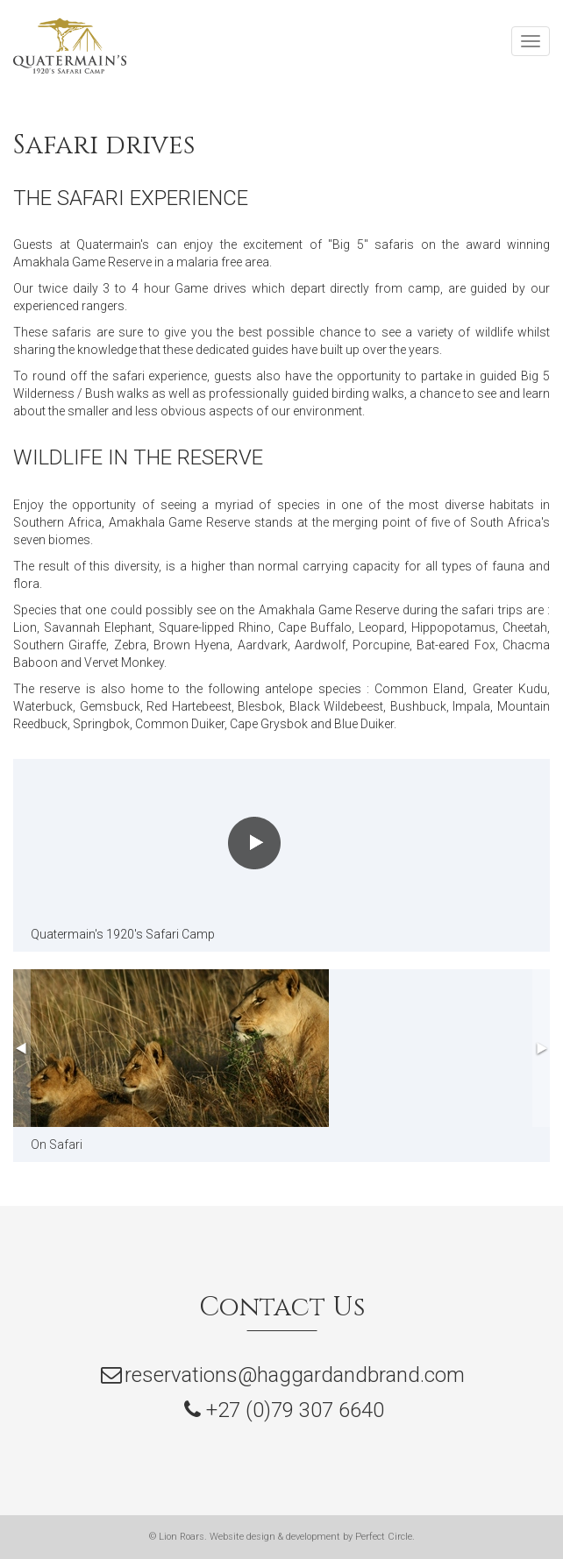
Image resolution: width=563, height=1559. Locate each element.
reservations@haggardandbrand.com (295, 1375)
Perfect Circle (383, 1536)
